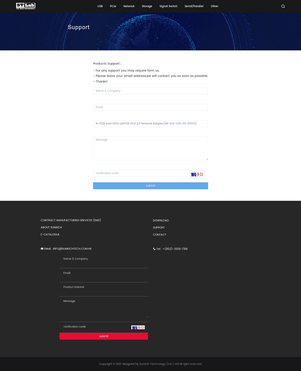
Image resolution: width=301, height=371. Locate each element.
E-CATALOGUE (50, 234)
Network (129, 6)
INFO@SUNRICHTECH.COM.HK (72, 249)
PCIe (113, 6)
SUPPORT (159, 227)
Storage (147, 6)
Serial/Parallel (194, 6)
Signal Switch (168, 6)
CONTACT (159, 235)
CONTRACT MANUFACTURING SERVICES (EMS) (71, 220)
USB (100, 6)
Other (214, 6)
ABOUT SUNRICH (51, 227)
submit (150, 185)
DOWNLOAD (161, 220)
